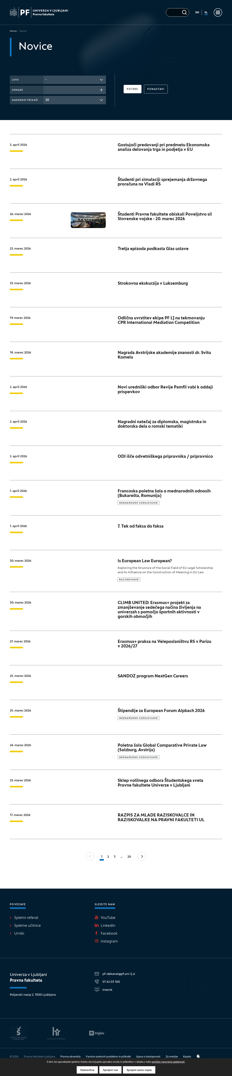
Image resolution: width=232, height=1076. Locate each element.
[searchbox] (47, 89)
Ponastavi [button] (155, 89)
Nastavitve (87, 1070)
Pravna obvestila (70, 1057)
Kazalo (187, 1057)
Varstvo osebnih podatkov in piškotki (108, 1057)
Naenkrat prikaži (25, 100)
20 (129, 856)
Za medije (172, 1057)
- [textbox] (46, 79)
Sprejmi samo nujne (139, 1070)
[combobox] (74, 80)
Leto (15, 80)
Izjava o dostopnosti (148, 1057)
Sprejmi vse (110, 1070)
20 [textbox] (47, 100)
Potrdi (132, 89)
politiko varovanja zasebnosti (168, 1062)
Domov (13, 31)
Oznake (17, 90)
